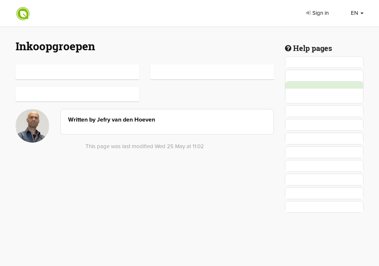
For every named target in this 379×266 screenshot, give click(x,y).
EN (357, 13)
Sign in (317, 13)
